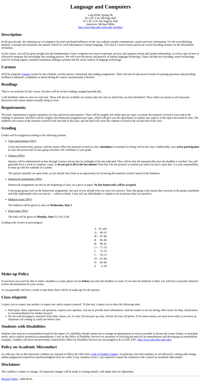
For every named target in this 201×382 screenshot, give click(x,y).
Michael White (9, 379)
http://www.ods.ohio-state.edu (154, 339)
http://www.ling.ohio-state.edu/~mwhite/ (100, 27)
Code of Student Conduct (104, 354)
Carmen (25, 74)
